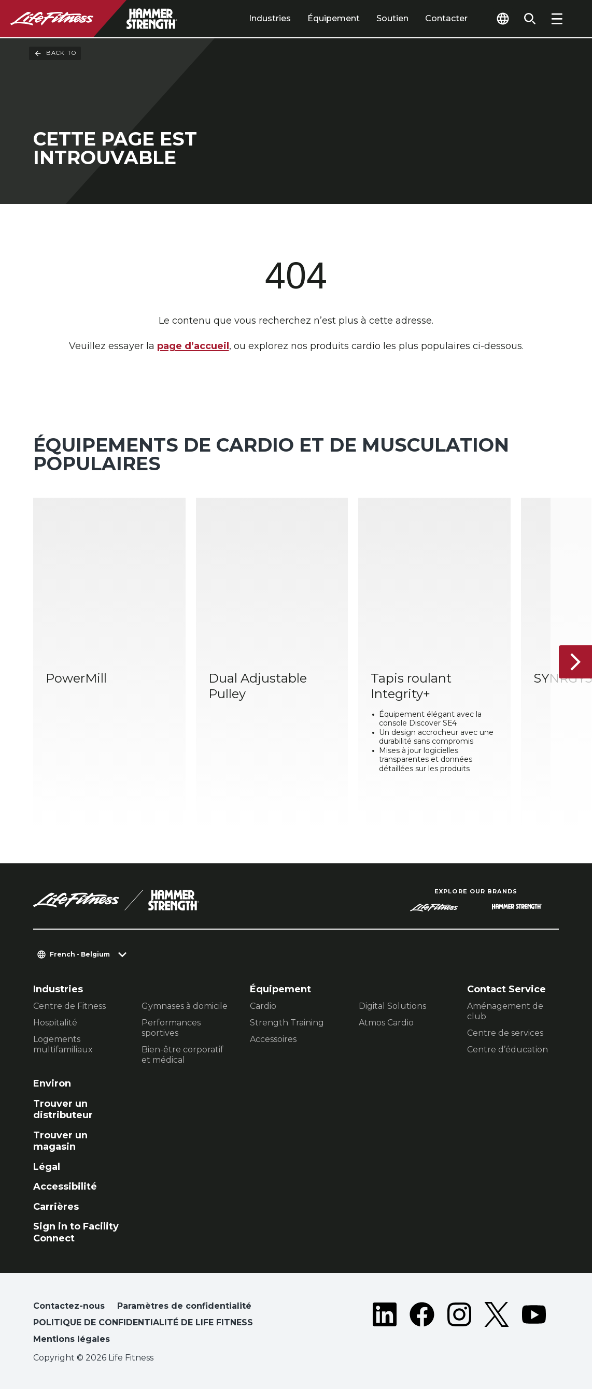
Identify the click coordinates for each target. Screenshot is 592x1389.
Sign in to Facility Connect (76, 1232)
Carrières (56, 1206)
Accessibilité (65, 1186)
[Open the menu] (556, 18)
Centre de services (505, 1033)
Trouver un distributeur (63, 1109)
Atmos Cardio (386, 1023)
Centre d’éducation (507, 1049)
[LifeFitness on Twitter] (496, 1325)
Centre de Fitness (69, 1006)
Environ (52, 1083)
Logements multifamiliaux (63, 1044)
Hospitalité (55, 1023)
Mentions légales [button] (71, 1339)
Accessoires (273, 1039)
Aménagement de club (505, 1011)
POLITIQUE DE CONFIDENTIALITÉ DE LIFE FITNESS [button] (143, 1322)
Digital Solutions (392, 1006)
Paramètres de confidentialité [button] (184, 1306)
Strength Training (287, 1023)
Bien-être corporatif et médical (182, 1055)
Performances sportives (171, 1028)
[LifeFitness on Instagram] (459, 1325)
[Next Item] (575, 661)
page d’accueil (193, 346)
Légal (46, 1167)
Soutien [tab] (392, 18)
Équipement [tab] (333, 18)
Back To (55, 53)
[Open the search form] (529, 18)
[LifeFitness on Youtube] (533, 1325)
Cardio (263, 1006)
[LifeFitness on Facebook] (422, 1325)
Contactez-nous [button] (69, 1306)
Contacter (446, 18)
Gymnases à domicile (185, 1006)
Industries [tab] (270, 18)
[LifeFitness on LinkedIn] (384, 1325)
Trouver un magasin (60, 1141)
